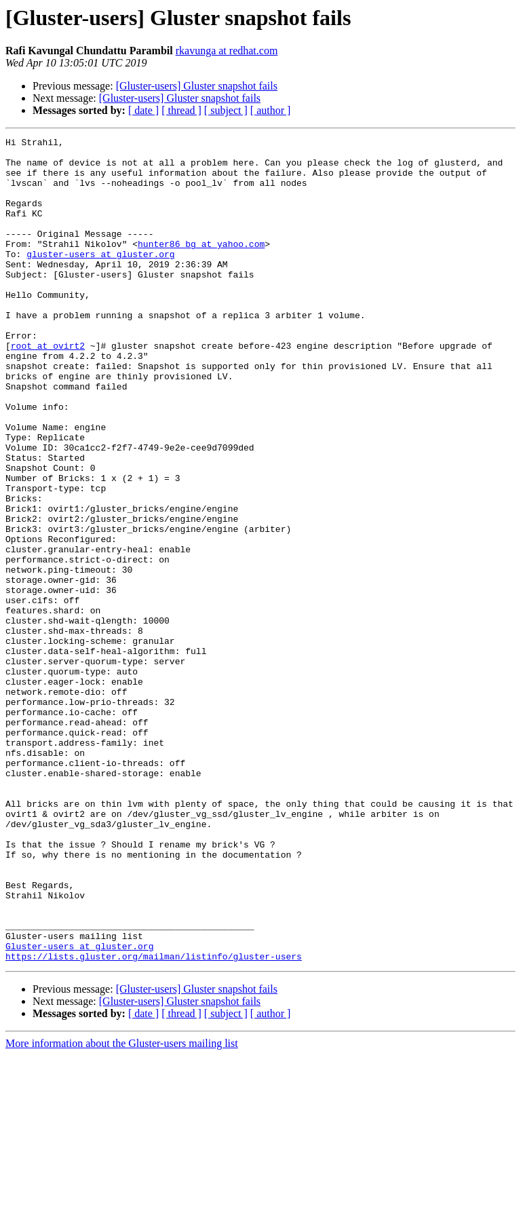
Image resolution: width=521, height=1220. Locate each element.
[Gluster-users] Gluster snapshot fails (196, 86)
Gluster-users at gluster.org (79, 1109)
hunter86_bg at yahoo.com (201, 266)
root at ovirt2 (48, 388)
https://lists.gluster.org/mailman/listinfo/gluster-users (153, 1121)
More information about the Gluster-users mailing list (121, 1208)
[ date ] (143, 110)
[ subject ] (226, 110)
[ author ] (270, 110)
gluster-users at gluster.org (100, 278)
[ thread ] (181, 110)
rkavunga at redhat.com (227, 50)
